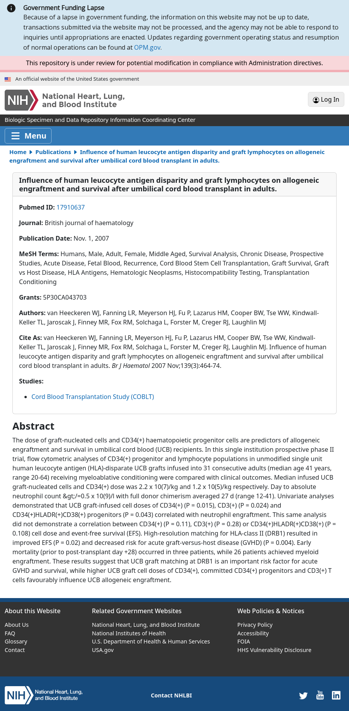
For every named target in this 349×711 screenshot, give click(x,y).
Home (17, 152)
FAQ (10, 633)
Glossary (16, 641)
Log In (326, 99)
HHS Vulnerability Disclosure (274, 650)
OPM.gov (147, 47)
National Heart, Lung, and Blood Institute (146, 624)
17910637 (70, 207)
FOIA (243, 641)
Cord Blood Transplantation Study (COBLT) (92, 396)
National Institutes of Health (129, 633)
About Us (17, 624)
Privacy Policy (255, 624)
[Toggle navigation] (28, 136)
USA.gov (103, 650)
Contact (15, 650)
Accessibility (253, 633)
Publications (53, 152)
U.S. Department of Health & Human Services (151, 641)
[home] (44, 695)
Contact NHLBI (171, 695)
